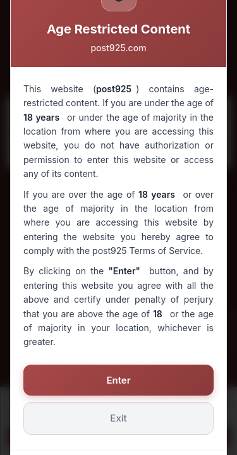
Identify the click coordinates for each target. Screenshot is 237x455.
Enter (118, 380)
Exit (118, 418)
